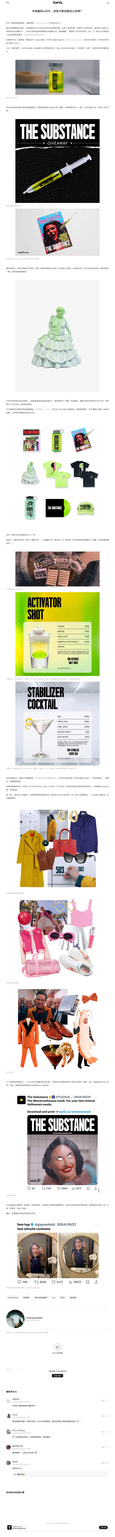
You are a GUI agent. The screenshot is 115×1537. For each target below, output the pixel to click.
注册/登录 (57, 1376)
